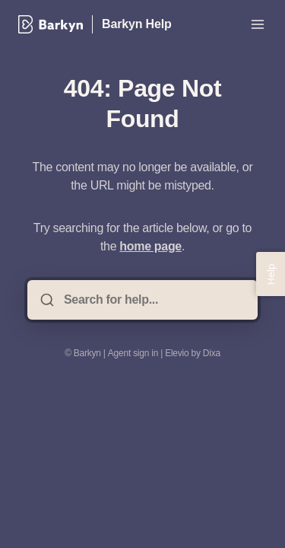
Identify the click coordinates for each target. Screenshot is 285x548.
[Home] (50, 24)
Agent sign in (133, 353)
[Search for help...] (153, 300)
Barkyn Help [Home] (137, 24)
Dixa (211, 353)
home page (150, 246)
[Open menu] (257, 24)
